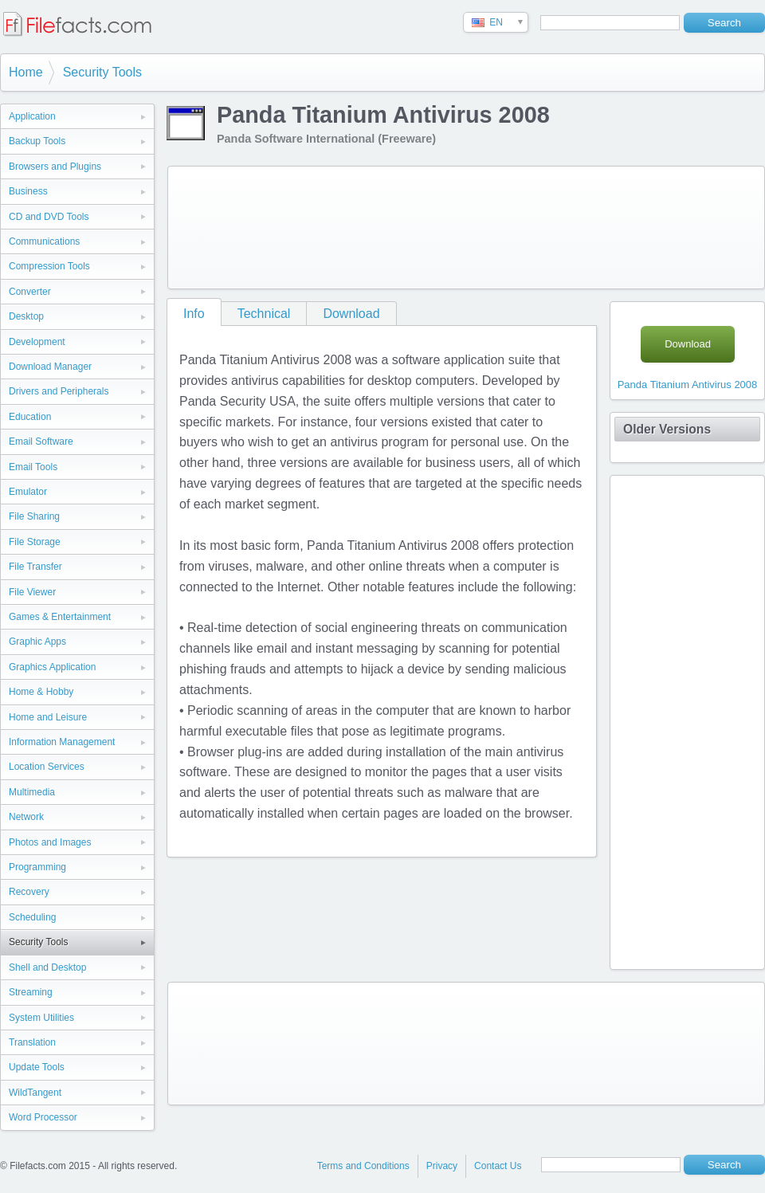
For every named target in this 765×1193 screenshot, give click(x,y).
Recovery (29, 891)
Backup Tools (37, 141)
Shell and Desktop (47, 967)
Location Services (46, 766)
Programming (37, 867)
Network (26, 816)
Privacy (441, 1165)
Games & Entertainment (60, 616)
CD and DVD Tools (49, 216)
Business (28, 191)
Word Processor (43, 1117)
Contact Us (497, 1165)
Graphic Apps (37, 641)
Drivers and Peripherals (58, 391)
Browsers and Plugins (55, 166)
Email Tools (33, 467)
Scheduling (32, 917)
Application (32, 116)
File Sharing (34, 516)
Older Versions (667, 429)
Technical (264, 313)
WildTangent (35, 1092)
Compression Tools (49, 266)
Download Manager (50, 366)
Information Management (62, 742)
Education (30, 416)
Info (194, 313)
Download (351, 313)
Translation (32, 1042)
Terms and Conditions (363, 1165)
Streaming (31, 992)
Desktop (26, 316)
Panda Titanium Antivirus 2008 (688, 384)
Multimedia (32, 792)
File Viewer (32, 592)
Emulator (28, 491)
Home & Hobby (41, 691)
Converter (30, 291)
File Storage (35, 541)
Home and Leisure (48, 717)
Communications (44, 241)
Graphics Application (52, 667)
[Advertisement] (237, 224)
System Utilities (41, 1017)
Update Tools (37, 1067)
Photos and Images (50, 842)
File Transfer (35, 566)
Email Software (41, 441)
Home (26, 72)
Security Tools (102, 72)
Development (37, 341)
